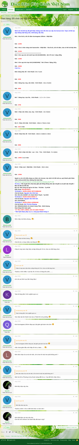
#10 (76, 261)
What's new (19, 9)
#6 (76, 164)
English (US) (11, 440)
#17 (76, 366)
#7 (76, 215)
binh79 (7, 391)
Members (29, 9)
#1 (76, 27)
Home (4, 9)
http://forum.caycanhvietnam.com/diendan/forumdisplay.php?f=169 (34, 182)
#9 (76, 246)
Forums (10, 9)
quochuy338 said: (20, 340)
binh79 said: (19, 401)
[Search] (76, 9)
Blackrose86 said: (20, 235)
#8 (76, 230)
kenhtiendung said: (21, 310)
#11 (76, 276)
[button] (24, 9)
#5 (76, 149)
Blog (69, 440)
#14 (76, 321)
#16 (76, 351)
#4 (76, 130)
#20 (76, 412)
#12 (76, 291)
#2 (76, 92)
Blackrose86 (7, 225)
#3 (76, 109)
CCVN (3, 440)
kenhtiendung (7, 300)
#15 (76, 336)
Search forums (11, 12)
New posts (3, 12)
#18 (76, 381)
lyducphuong (7, 361)
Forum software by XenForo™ (39, 443)
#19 (76, 396)
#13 (76, 306)
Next (7, 24)
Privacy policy (63, 440)
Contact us (46, 440)
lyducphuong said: (20, 371)
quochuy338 (7, 330)
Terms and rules (55, 440)
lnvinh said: (19, 265)
